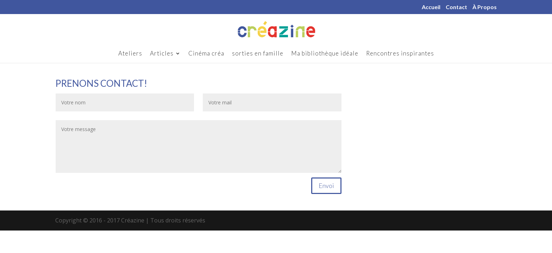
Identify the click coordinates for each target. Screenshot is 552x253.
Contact (456, 7)
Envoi (326, 185)
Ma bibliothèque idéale (324, 54)
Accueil (431, 7)
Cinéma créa (206, 54)
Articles (162, 54)
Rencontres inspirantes (400, 54)
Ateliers (130, 54)
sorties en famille (257, 54)
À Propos (484, 7)
